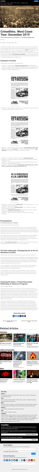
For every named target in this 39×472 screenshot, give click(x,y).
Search (18, 2)
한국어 (25, 418)
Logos (24, 399)
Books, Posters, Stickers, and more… (9, 412)
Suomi (7, 416)
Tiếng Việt (26, 419)
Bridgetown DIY (20, 204)
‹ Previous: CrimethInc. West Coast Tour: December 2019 (9, 321)
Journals (6, 399)
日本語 (10, 416)
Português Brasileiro (25, 415)
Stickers (14, 399)
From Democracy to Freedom (18, 54)
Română (29, 418)
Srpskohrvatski (20, 418)
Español (6, 415)
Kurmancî (7, 421)
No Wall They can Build (13, 409)
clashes (26, 49)
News (16, 42)
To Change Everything (30, 399)
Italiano (10, 415)
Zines (2, 399)
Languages (23, 2)
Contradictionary (18, 404)
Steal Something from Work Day (8, 401)
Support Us (36, 1)
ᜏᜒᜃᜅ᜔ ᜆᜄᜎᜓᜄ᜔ (16, 421)
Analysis (10, 395)
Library (5, 2)
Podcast (3, 407)
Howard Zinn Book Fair (28, 158)
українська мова (20, 419)
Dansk (6, 419)
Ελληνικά (3, 416)
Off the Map (32, 406)
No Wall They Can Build (24, 406)
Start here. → (34, 439)
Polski (35, 415)
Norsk (11, 421)
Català (30, 419)
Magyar (2, 418)
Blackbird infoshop (19, 207)
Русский (32, 415)
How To (24, 395)
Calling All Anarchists (10, 42)
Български (14, 416)
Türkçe (6, 418)
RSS (5, 393)
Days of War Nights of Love (13, 406)
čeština (30, 416)
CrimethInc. (3, 1)
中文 (19, 416)
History (20, 395)
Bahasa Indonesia (24, 416)
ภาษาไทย (14, 419)
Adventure (4, 42)
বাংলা (36, 418)
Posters (10, 399)
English (2, 415)
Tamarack (15, 149)
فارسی (9, 418)
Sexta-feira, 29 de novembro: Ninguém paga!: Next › (29, 321)
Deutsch (14, 415)
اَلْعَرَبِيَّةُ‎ (33, 418)
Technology (32, 395)
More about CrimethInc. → (31, 434)
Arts (2, 395)
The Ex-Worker (4, 409)
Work (23, 404)
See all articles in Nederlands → (7, 4)
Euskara (34, 416)
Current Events (15, 395)
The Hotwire (21, 409)
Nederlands (14, 418)
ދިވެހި (33, 419)
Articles (3, 393)
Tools (8, 2)
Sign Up (33, 453)
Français (18, 415)
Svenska (3, 419)
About (27, 2)
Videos (17, 399)
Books (2, 2)
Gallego (2, 421)
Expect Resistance (29, 404)
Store (15, 2)
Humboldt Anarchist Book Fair (14, 209)
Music (21, 399)
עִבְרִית (9, 419)
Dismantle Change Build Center (21, 65)
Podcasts (12, 2)
